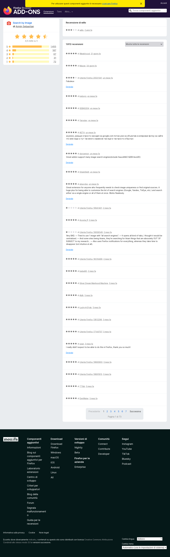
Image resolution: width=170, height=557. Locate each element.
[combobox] (148, 10)
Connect (103, 443)
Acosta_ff (84, 220)
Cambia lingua (128, 539)
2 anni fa (88, 30)
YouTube (127, 448)
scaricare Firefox (110, 3)
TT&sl (82, 386)
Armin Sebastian (25, 26)
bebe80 (83, 271)
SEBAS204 (84, 108)
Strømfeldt (84, 172)
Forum (30, 502)
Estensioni (49, 11)
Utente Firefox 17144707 (91, 332)
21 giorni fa (96, 53)
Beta (77, 452)
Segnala (69, 87)
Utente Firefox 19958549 (91, 232)
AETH (82, 132)
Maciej (82, 66)
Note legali (44, 532)
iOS (53, 462)
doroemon (84, 153)
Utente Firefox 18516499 (91, 259)
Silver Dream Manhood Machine (94, 283)
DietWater (84, 398)
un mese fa (108, 78)
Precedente (94, 411)
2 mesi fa (107, 208)
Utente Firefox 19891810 (91, 374)
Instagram (127, 443)
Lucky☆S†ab (86, 307)
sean (82, 344)
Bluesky (126, 458)
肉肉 (81, 295)
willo (82, 30)
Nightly (78, 447)
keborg (83, 96)
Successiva (135, 411)
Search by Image (22, 22)
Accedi (164, 3)
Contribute (104, 448)
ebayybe (84, 184)
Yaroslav (83, 120)
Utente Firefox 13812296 (91, 319)
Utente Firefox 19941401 (91, 208)
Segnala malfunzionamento (36, 511)
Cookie (32, 532)
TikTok (126, 453)
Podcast (126, 463)
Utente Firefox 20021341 (91, 78)
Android (55, 467)
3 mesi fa (113, 283)
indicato (32, 539)
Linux (54, 472)
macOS (55, 457)
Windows (56, 452)
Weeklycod (85, 53)
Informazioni (34, 447)
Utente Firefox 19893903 (91, 362)
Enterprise (80, 466)
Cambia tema (127, 544)
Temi (59, 11)
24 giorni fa (92, 66)
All (52, 477)
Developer (104, 453)
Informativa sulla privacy (14, 532)
